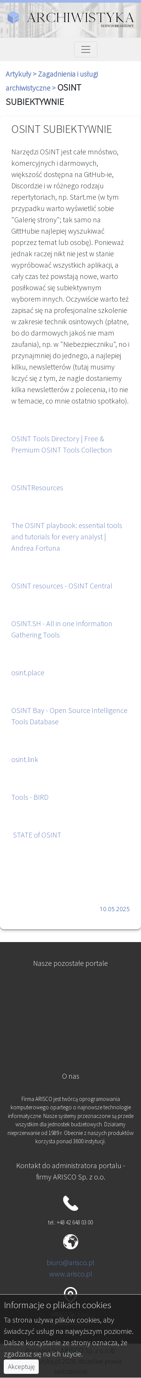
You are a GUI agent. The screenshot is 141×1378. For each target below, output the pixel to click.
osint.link (24, 759)
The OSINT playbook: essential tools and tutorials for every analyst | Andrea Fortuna (66, 536)
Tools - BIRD (30, 797)
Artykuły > (22, 74)
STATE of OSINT (37, 834)
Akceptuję (21, 1367)
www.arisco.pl (70, 1273)
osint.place (27, 672)
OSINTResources (37, 487)
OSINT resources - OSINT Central (61, 585)
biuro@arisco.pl (70, 1262)
